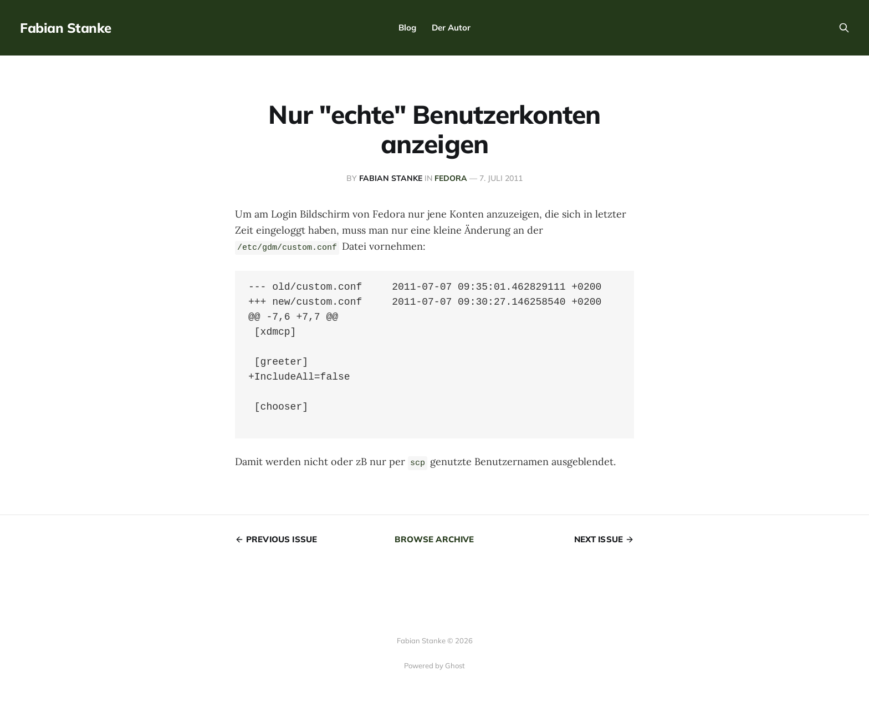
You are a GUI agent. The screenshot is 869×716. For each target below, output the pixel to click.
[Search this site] (844, 27)
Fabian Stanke (65, 27)
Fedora (450, 178)
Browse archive (434, 539)
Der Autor (451, 27)
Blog (407, 27)
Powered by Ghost (434, 665)
